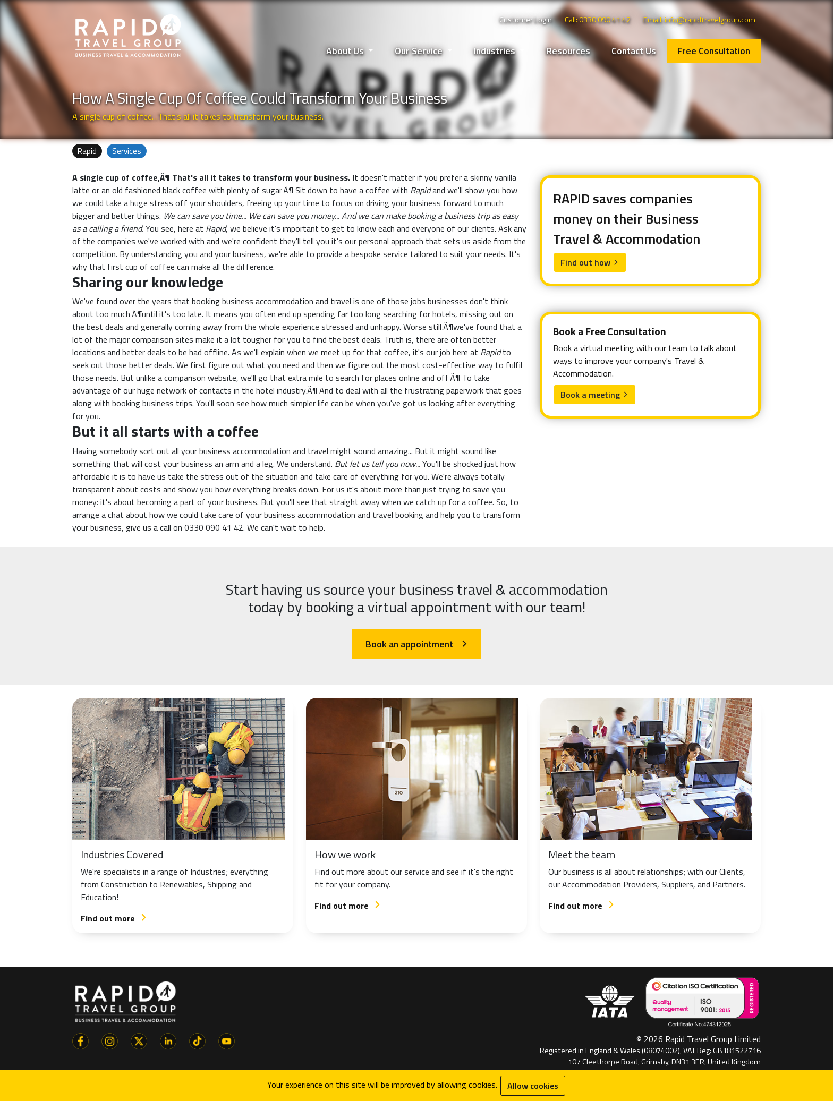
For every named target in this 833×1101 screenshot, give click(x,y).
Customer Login (525, 19)
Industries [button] (495, 51)
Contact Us (633, 51)
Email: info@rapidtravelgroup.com (699, 19)
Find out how (589, 262)
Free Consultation (713, 51)
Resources (568, 51)
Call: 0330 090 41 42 (598, 19)
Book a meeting (594, 394)
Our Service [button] (420, 51)
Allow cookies (532, 1085)
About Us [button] (346, 51)
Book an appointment (417, 644)
